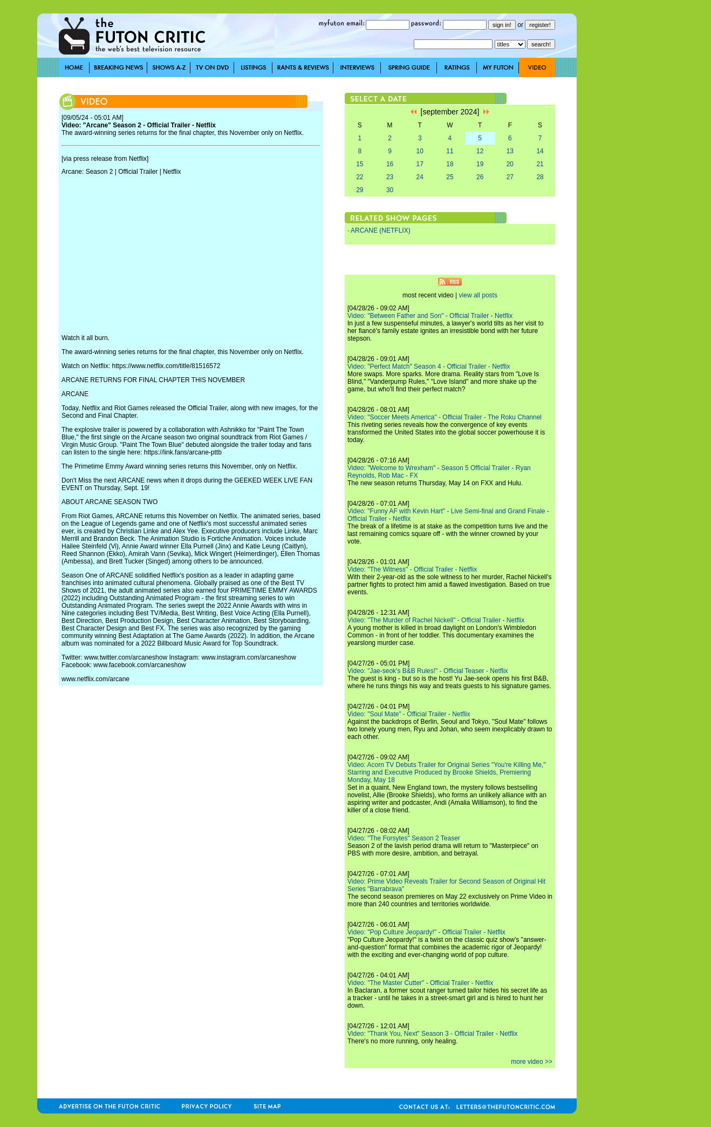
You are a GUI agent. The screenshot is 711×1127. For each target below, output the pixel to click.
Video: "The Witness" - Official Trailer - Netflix (412, 569)
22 (359, 177)
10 (419, 151)
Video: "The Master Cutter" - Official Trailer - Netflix (420, 983)
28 (539, 177)
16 (389, 164)
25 (449, 177)
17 (419, 164)
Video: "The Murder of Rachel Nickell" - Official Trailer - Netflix (435, 620)
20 (510, 164)
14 (539, 151)
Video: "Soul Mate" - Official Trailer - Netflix (408, 714)
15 (359, 164)
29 (359, 190)
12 (479, 151)
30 (389, 190)
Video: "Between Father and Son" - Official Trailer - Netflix (429, 316)
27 (510, 177)
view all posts (478, 295)
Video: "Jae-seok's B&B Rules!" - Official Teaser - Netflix (427, 671)
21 (539, 164)
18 (449, 164)
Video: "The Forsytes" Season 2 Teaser (403, 838)
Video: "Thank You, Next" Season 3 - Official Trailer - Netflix (432, 1033)
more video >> (531, 1061)
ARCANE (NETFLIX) (381, 230)
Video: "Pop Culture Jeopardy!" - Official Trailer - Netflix (426, 932)
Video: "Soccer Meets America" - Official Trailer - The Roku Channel (444, 417)
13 (510, 151)
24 (419, 177)
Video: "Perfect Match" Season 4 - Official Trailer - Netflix (428, 366)
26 (479, 177)
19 (479, 164)
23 (389, 177)
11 (449, 151)
